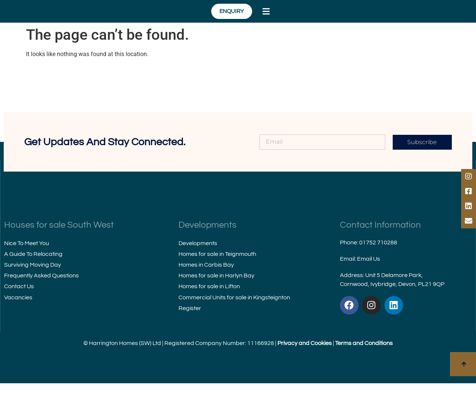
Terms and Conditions (364, 357)
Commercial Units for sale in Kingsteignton (234, 311)
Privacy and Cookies (304, 357)
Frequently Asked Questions (41, 289)
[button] (422, 18)
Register (189, 322)
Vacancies (18, 311)
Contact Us (19, 300)
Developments (197, 257)
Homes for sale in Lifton (209, 300)
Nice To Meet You (26, 257)
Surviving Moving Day (32, 279)
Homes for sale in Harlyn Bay (216, 289)
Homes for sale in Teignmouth (217, 267)
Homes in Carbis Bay (206, 279)
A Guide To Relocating (33, 267)
